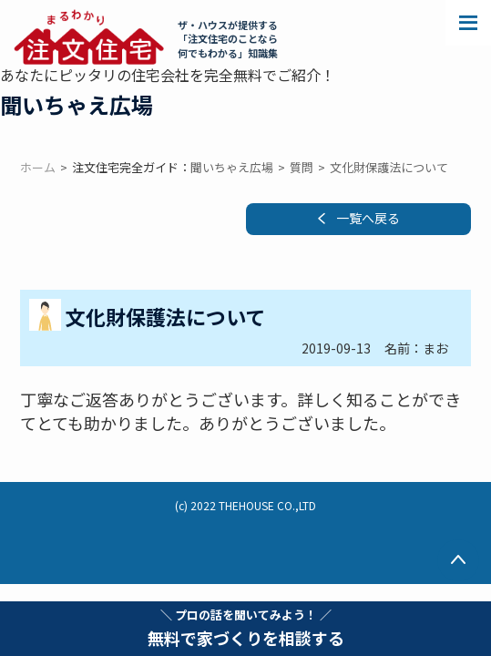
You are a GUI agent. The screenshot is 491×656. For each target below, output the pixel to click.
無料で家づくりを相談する (246, 628)
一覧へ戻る (368, 218)
